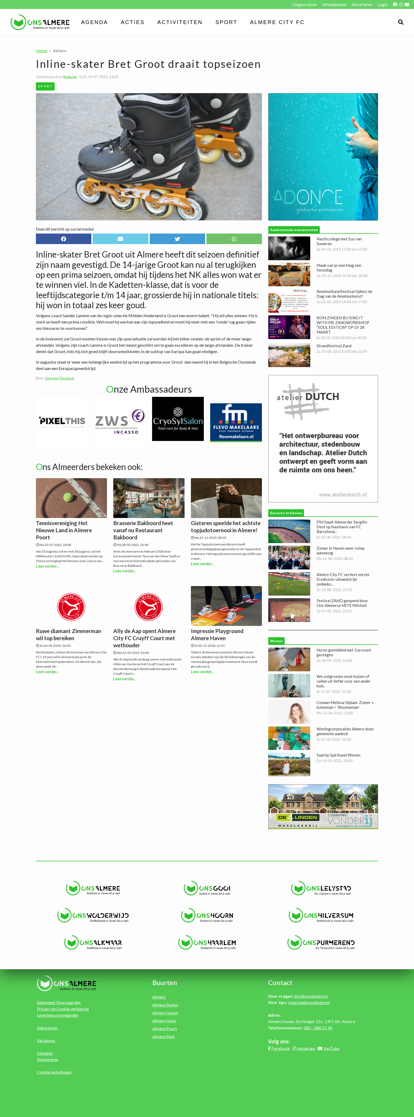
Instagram (306, 1048)
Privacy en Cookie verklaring (63, 1008)
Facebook (280, 1048)
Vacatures (46, 1040)
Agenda (94, 22)
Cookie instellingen (54, 1072)
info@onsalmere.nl (311, 996)
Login (383, 4)
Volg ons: (279, 1041)
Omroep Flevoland (59, 378)
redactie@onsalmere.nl (309, 1002)
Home (41, 50)
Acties (133, 22)
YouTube (331, 1048)
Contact (280, 982)
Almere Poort (164, 1028)
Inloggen (45, 1053)
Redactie (70, 77)
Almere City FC (277, 22)
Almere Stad (163, 1036)
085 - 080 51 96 (318, 1027)
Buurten (164, 982)
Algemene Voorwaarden (59, 1002)
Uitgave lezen (304, 4)
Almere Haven (165, 1012)
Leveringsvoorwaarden (57, 1015)
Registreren (47, 1059)
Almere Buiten (165, 1004)
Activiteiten (180, 22)
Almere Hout (164, 1020)
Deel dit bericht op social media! (65, 228)
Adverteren (362, 4)
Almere (159, 996)
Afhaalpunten (334, 4)
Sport (226, 22)
